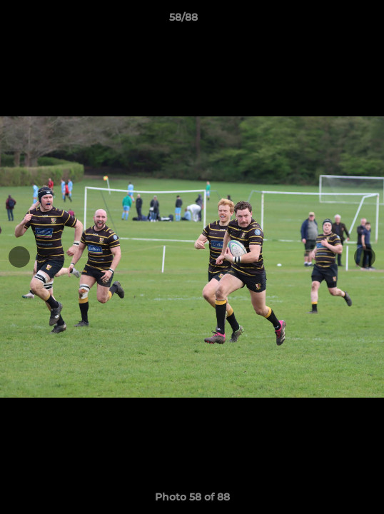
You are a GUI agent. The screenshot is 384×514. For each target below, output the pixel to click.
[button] (332, 20)
